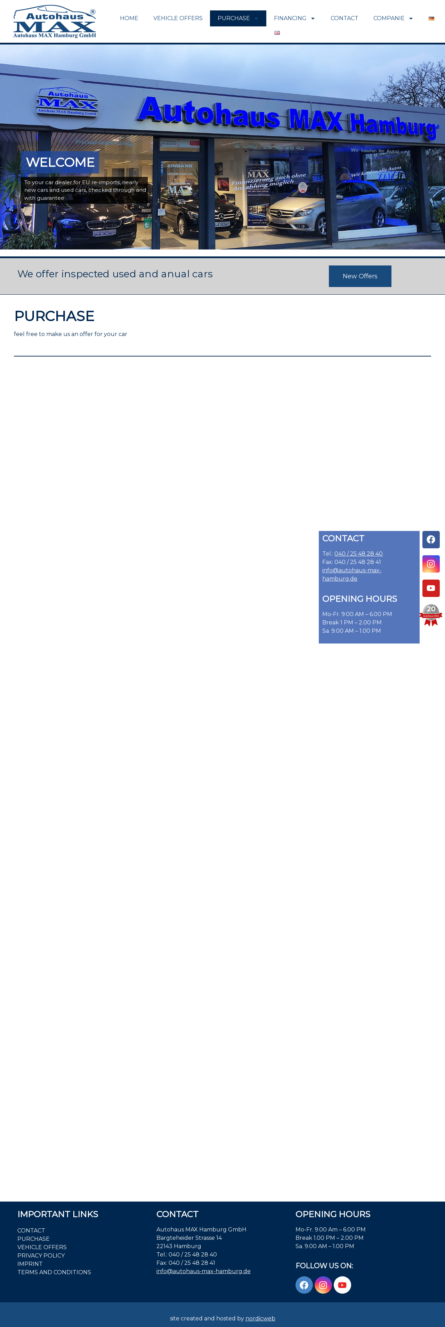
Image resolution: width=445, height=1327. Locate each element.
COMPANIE (393, 18)
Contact (344, 18)
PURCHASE (238, 18)
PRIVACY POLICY (41, 1255)
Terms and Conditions (54, 1272)
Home (129, 18)
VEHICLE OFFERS (178, 18)
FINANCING (295, 18)
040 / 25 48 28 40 (358, 553)
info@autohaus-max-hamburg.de (203, 1271)
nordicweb (260, 1318)
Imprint (30, 1264)
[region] (222, 146)
